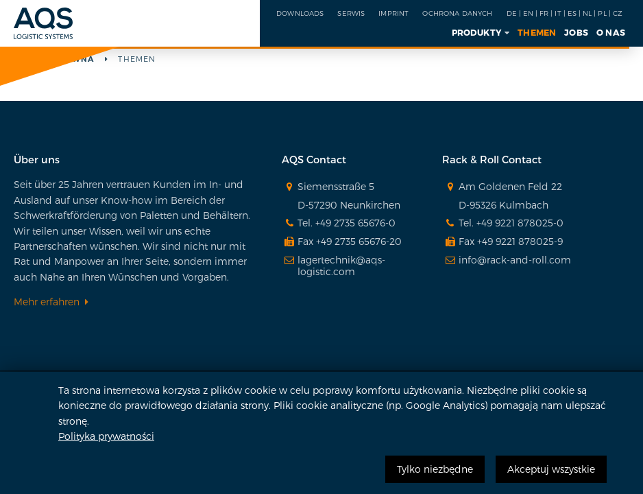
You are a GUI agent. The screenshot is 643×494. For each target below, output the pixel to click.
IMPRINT (393, 13)
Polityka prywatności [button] (106, 436)
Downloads (300, 13)
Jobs (576, 32)
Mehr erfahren (47, 301)
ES (572, 13)
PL (602, 13)
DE (512, 13)
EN (528, 13)
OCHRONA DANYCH (457, 13)
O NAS (610, 32)
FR (543, 13)
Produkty (477, 32)
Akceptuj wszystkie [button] (551, 469)
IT (558, 13)
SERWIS (351, 13)
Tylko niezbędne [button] (435, 469)
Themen (537, 32)
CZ (617, 13)
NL (587, 13)
